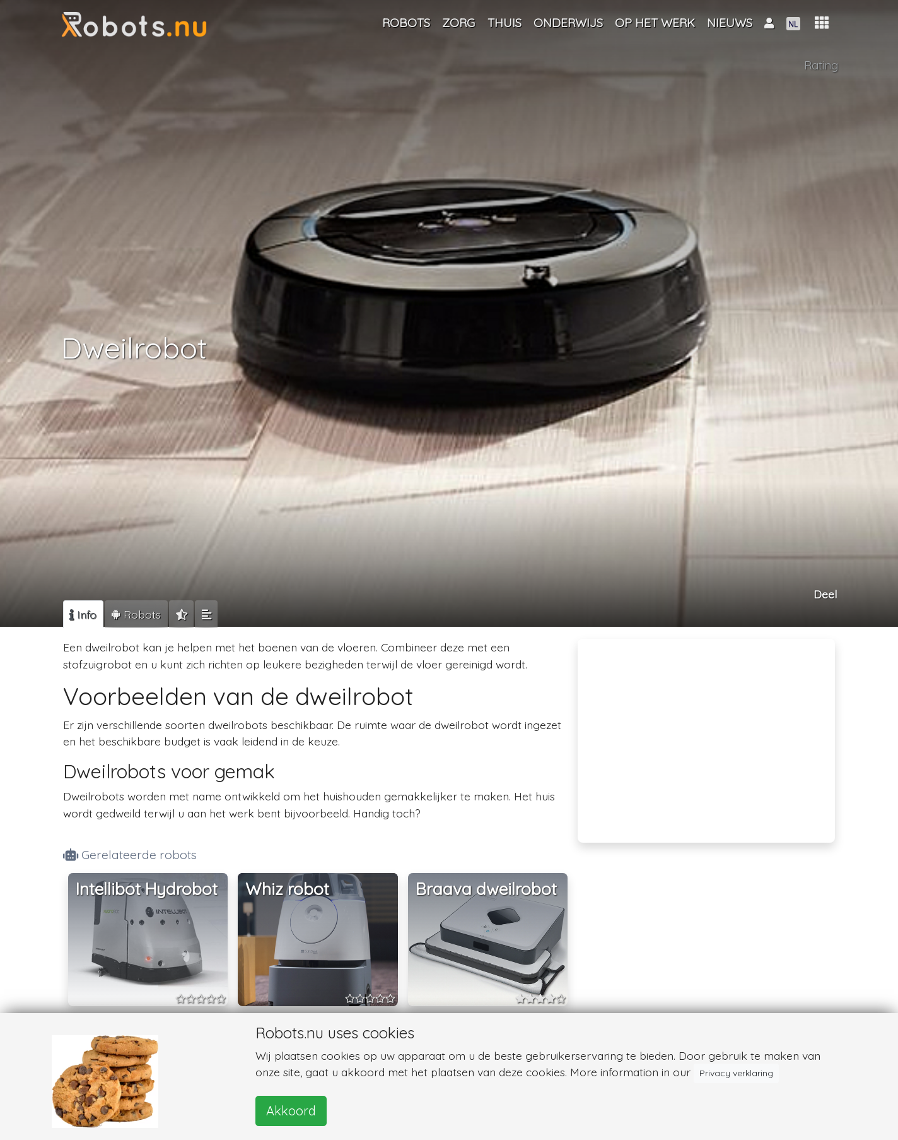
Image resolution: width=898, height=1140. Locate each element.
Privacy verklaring (736, 1073)
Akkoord (291, 1111)
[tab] (83, 614)
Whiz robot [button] (287, 889)
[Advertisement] (706, 732)
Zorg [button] (458, 22)
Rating (821, 65)
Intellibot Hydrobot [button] (147, 889)
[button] (822, 23)
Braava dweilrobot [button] (486, 889)
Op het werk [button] (655, 22)
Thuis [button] (504, 22)
